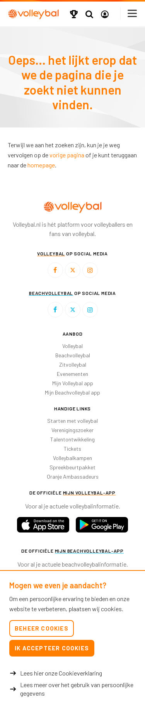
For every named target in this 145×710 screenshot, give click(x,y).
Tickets (72, 448)
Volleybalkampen (72, 458)
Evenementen (72, 374)
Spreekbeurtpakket (72, 467)
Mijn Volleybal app (72, 383)
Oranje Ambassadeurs (73, 476)
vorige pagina (66, 155)
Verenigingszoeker (72, 430)
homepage (41, 165)
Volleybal (72, 346)
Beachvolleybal (72, 355)
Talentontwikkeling (72, 439)
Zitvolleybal (72, 364)
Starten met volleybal (72, 420)
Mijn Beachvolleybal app (72, 392)
